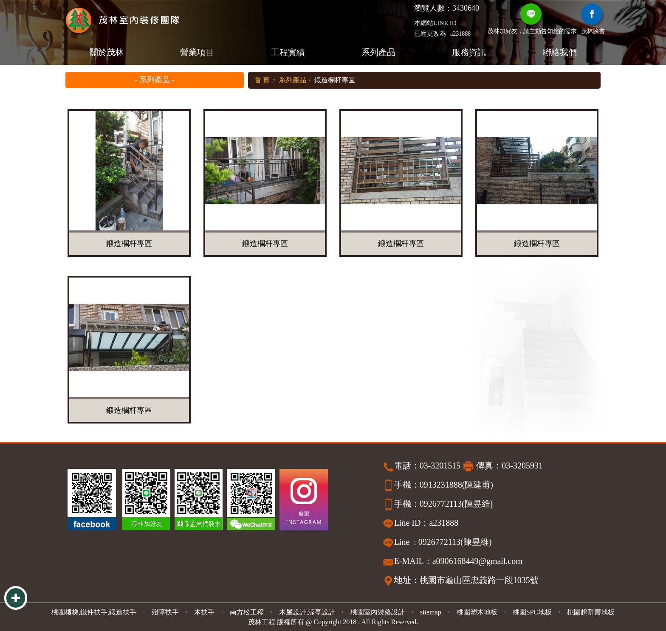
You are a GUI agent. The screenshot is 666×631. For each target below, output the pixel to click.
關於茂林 (107, 52)
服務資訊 (469, 52)
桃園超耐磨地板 (591, 612)
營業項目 (197, 52)
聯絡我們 (559, 52)
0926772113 (441, 503)
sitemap (430, 612)
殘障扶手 (165, 612)
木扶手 (204, 612)
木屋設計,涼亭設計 (307, 612)
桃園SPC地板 (532, 612)
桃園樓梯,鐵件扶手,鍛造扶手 (93, 612)
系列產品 (378, 52)
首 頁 (262, 80)
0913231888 (441, 484)
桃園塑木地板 (477, 612)
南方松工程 (247, 612)
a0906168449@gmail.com (477, 561)
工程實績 (288, 52)
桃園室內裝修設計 (377, 612)
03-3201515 (440, 465)
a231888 (460, 34)
